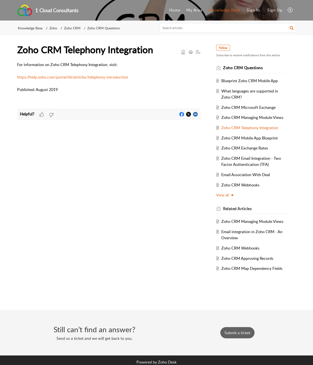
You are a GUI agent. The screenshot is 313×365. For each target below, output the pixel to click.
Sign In (253, 10)
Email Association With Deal (245, 174)
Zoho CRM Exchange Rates (244, 148)
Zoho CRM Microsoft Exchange (248, 107)
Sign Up (274, 10)
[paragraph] (109, 77)
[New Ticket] (237, 332)
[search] (228, 28)
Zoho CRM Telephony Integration (249, 127)
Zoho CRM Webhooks (240, 185)
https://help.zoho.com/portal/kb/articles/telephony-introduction (72, 77)
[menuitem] (175, 10)
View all (225, 195)
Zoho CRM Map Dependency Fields (251, 268)
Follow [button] (223, 48)
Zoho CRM (72, 28)
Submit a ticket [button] (237, 332)
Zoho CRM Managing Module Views (252, 117)
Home (174, 10)
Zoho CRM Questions (103, 28)
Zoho (53, 28)
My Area (194, 10)
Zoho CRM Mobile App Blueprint (249, 138)
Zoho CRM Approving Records (247, 258)
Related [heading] (237, 208)
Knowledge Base (224, 10)
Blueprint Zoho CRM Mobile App (249, 80)
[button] (290, 10)
